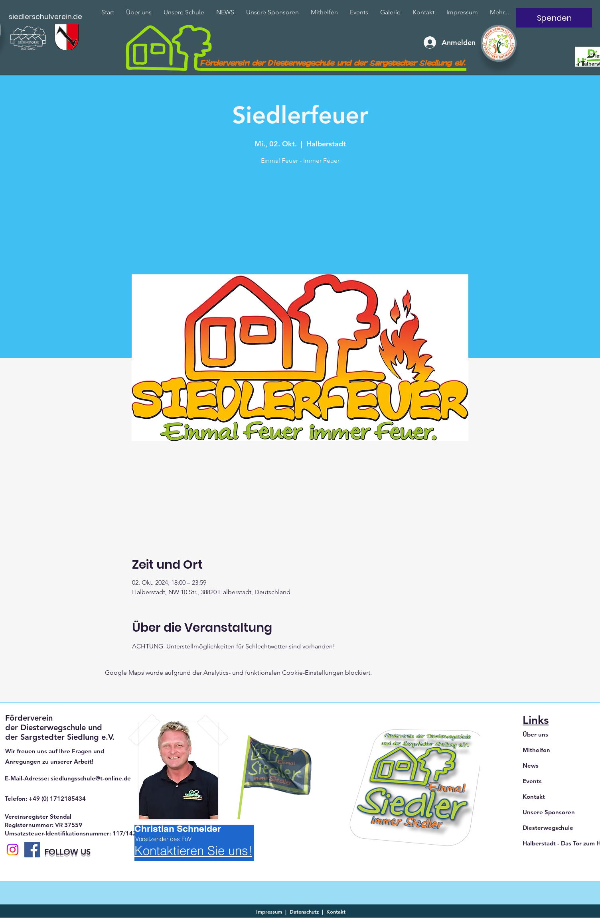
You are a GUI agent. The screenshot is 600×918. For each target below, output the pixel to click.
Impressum (269, 911)
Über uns (535, 734)
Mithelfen (536, 750)
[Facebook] (32, 849)
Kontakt (534, 796)
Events (532, 781)
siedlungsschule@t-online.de (91, 778)
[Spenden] (554, 18)
